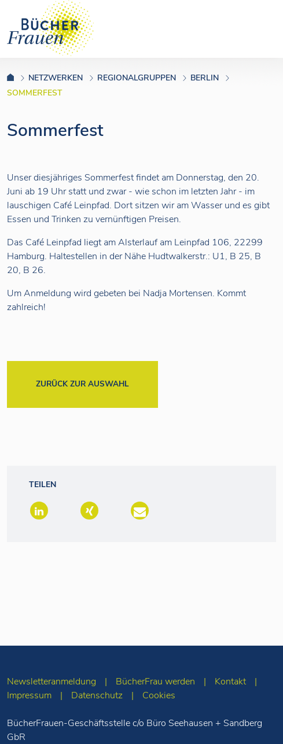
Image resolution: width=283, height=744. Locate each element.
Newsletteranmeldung (51, 681)
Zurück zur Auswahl (82, 383)
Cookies (158, 695)
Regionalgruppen (136, 77)
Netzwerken (55, 77)
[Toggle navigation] (255, 28)
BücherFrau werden (155, 681)
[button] (38, 512)
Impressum (29, 695)
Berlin (204, 77)
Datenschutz (97, 695)
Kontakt (230, 681)
